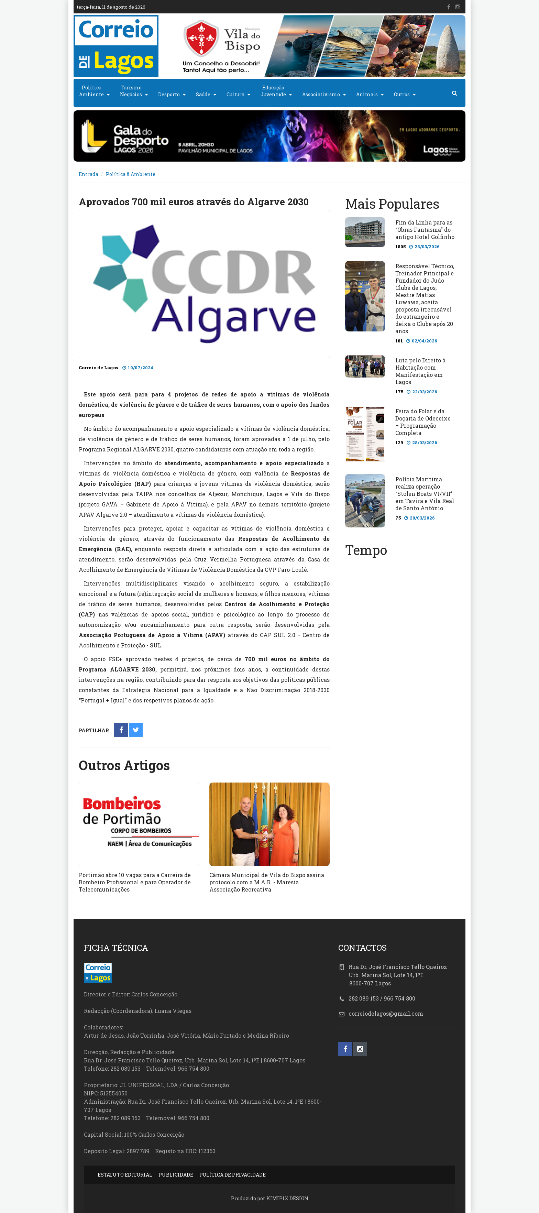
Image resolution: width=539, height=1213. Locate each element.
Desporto (169, 94)
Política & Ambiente (130, 174)
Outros (402, 94)
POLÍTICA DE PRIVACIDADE (232, 1174)
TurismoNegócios (131, 91)
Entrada (88, 174)
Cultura (235, 94)
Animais (367, 94)
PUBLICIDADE (175, 1174)
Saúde (203, 94)
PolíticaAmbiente (91, 91)
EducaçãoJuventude (273, 91)
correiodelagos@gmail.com (386, 1013)
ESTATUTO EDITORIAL (125, 1174)
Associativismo (321, 94)
